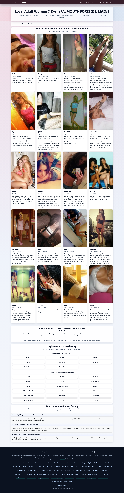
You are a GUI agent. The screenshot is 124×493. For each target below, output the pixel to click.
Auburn (28, 357)
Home (14, 24)
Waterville (62, 367)
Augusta (62, 357)
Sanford (95, 362)
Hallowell (95, 391)
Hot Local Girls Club (18, 2)
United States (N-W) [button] (106, 2)
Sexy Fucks (74, 466)
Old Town (62, 400)
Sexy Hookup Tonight (80, 463)
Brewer (28, 381)
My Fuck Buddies (31, 478)
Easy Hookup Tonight (57, 478)
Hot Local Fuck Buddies (19, 463)
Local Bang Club (80, 470)
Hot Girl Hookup (69, 478)
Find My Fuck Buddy (28, 466)
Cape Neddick (95, 381)
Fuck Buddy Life (19, 474)
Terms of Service (62, 485)
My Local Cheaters (93, 463)
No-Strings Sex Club (56, 481)
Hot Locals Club (16, 466)
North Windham (28, 400)
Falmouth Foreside (28, 391)
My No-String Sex (69, 470)
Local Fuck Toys (20, 470)
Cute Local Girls (41, 474)
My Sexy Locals (91, 478)
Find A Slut (51, 474)
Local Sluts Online (103, 478)
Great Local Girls (80, 478)
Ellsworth (95, 386)
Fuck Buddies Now (67, 463)
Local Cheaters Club (72, 474)
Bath (28, 377)
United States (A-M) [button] (92, 2)
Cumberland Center (62, 386)
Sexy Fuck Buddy (96, 466)
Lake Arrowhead (28, 396)
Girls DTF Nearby (60, 474)
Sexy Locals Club (107, 466)
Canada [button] (81, 2)
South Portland (28, 367)
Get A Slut (83, 474)
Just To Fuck (65, 466)
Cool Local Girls (20, 478)
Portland (62, 362)
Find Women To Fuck (32, 470)
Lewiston (28, 362)
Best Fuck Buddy (92, 474)
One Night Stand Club (42, 466)
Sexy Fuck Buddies (106, 463)
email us (62, 459)
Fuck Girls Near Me (45, 470)
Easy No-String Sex (92, 470)
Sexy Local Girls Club (54, 463)
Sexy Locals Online (43, 478)
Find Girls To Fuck (55, 466)
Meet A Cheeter (68, 481)
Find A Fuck (43, 463)
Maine (19, 24)
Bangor (95, 357)
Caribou (28, 386)
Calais (62, 381)
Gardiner (62, 391)
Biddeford (95, 377)
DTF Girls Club (104, 470)
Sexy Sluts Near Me (84, 466)
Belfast (62, 377)
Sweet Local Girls (33, 463)
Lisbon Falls (95, 396)
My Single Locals (57, 470)
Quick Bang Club (30, 474)
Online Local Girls (104, 474)
